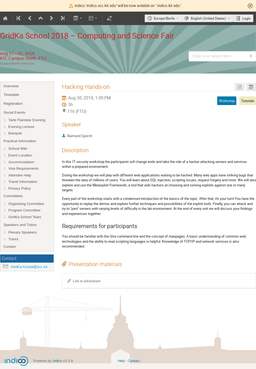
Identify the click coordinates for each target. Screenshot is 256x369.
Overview (11, 86)
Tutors (13, 239)
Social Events (14, 112)
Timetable (11, 95)
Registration (13, 104)
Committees (13, 196)
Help (121, 360)
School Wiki (17, 149)
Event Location (20, 155)
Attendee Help (19, 175)
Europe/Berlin (164, 18)
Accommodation (21, 162)
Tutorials (247, 100)
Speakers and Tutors (20, 225)
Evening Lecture (21, 127)
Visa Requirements (23, 168)
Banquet (15, 133)
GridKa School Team (24, 217)
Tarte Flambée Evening (26, 120)
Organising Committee (26, 204)
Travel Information (22, 182)
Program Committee (24, 210)
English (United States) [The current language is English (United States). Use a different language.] (208, 18)
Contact (10, 247)
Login (246, 18)
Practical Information (20, 141)
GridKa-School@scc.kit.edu (32, 266)
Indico (57, 360)
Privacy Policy (19, 188)
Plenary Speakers (22, 232)
